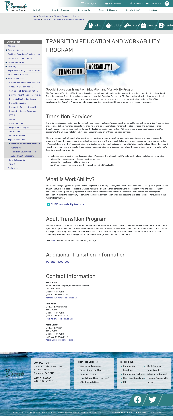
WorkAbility (16, 148)
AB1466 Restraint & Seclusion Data (24, 83)
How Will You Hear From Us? (94, 378)
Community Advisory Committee (23, 107)
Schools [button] (137, 3)
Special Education (17, 140)
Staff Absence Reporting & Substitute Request (157, 370)
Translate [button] (154, 3)
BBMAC (11, 46)
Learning (12, 66)
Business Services (16, 50)
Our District (38, 10)
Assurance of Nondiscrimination (23, 91)
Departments (84, 10)
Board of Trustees (60, 10)
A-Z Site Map (156, 412)
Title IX (12, 164)
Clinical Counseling (17, 103)
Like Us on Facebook (90, 366)
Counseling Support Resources (22, 111)
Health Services (16, 123)
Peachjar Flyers (88, 374)
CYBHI (12, 115)
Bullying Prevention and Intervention (25, 95)
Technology (13, 168)
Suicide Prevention (17, 160)
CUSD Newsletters (89, 382)
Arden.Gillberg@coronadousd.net (60, 340)
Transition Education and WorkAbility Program (63, 19)
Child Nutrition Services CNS (20, 58)
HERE (53, 240)
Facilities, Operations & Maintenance (24, 54)
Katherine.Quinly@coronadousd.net (62, 298)
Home (33, 16)
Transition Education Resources (25, 152)
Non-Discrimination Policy (122, 412)
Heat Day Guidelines (133, 378)
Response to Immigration (20, 127)
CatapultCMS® (85, 412)
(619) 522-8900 (42, 378)
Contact (153, 10)
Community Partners (134, 374)
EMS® (94, 412)
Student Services (61, 16)
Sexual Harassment (17, 135)
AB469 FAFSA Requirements (21, 87)
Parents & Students (108, 10)
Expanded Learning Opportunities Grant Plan (25, 70)
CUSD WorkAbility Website (68, 204)
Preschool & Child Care (18, 74)
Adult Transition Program (22, 156)
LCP (125, 382)
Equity (12, 119)
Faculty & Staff (133, 10)
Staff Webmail (115, 3)
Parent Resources (57, 261)
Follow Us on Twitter (90, 370)
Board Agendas (91, 3)
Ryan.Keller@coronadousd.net (59, 319)
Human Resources (16, 62)
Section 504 (14, 131)
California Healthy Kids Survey (22, 99)
